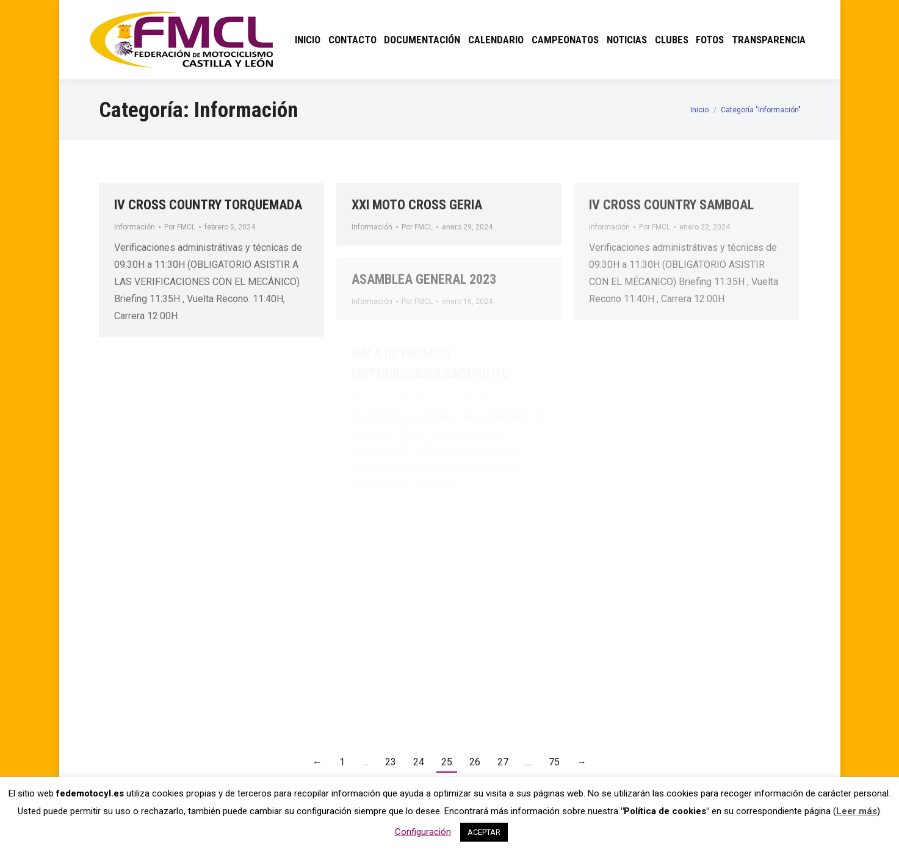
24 (418, 762)
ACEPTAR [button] (484, 832)
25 (446, 762)
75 (554, 762)
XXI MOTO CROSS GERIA (417, 204)
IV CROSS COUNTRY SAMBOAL (671, 204)
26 (474, 762)
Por (179, 227)
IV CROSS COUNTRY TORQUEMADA (208, 204)
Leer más (856, 811)
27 (502, 762)
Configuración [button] (423, 831)
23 (390, 762)
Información (134, 227)
